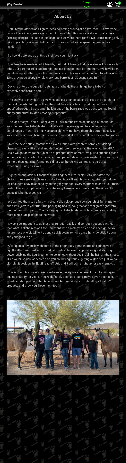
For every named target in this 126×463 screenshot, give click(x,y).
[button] (53, 4)
